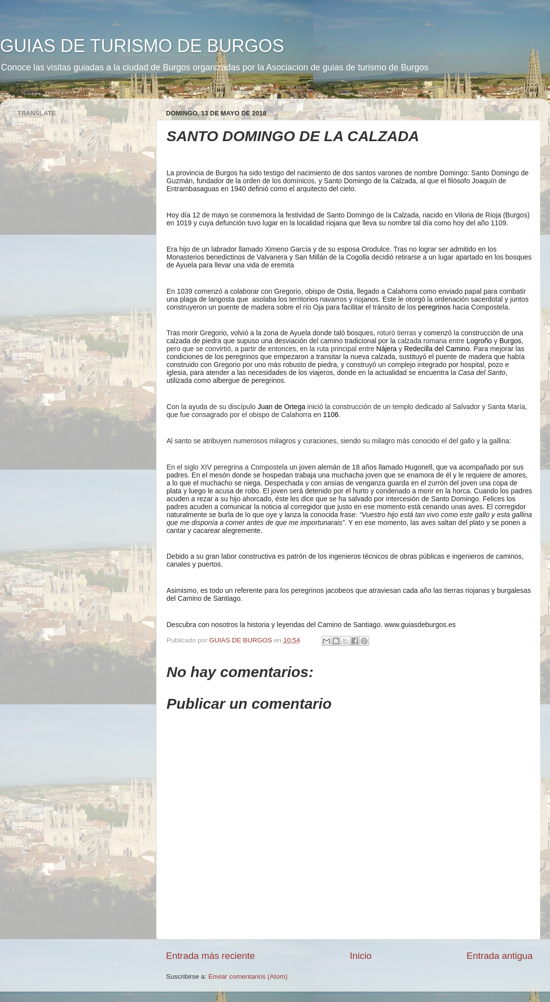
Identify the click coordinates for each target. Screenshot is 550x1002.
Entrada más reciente (210, 955)
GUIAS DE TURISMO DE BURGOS (142, 46)
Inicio (361, 955)
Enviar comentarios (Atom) (248, 976)
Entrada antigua (500, 955)
